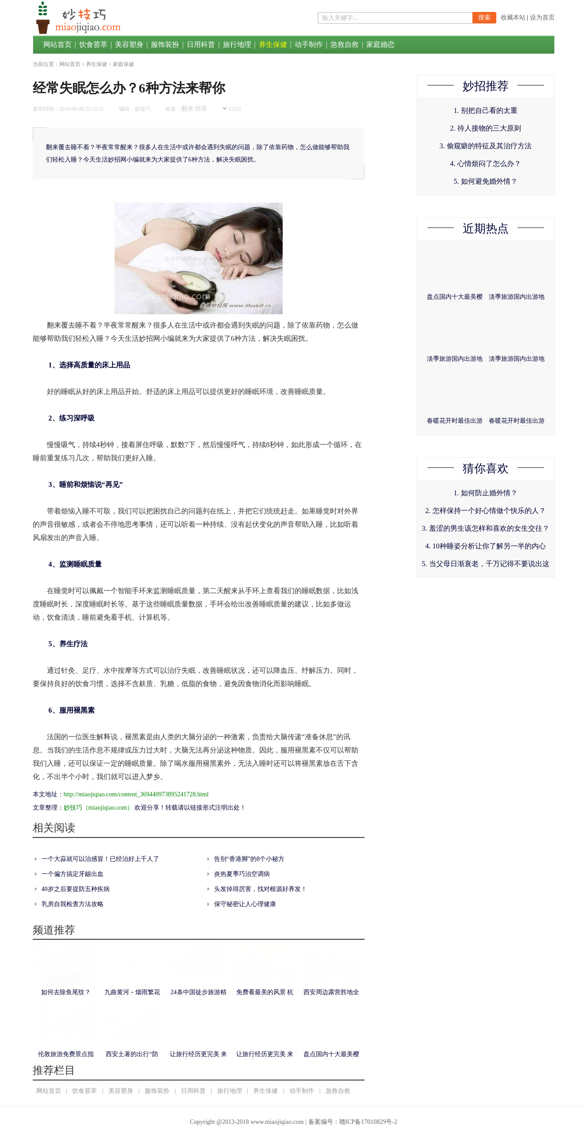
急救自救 (344, 44)
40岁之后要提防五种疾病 (76, 889)
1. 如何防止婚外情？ (486, 493)
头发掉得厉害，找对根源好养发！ (260, 889)
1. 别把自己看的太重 (486, 110)
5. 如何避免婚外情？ (486, 181)
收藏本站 (513, 17)
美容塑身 (129, 44)
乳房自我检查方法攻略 (73, 904)
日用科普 (201, 44)
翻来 (187, 108)
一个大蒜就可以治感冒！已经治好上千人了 (100, 859)
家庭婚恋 (380, 44)
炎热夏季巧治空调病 (242, 874)
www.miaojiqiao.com (276, 1122)
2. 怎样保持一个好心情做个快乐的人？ (486, 510)
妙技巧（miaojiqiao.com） (98, 807)
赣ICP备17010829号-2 (368, 1122)
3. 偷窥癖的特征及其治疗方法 (486, 146)
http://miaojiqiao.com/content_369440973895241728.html (136, 794)
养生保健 (273, 44)
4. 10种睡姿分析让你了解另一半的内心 (486, 546)
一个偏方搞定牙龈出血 (73, 874)
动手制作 (309, 44)
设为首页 (542, 17)
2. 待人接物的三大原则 (485, 128)
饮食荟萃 (93, 44)
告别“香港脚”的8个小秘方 (249, 859)
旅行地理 (237, 44)
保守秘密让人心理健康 (245, 904)
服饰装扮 (165, 44)
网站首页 (57, 44)
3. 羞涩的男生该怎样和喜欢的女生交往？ (485, 528)
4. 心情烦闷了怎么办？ (485, 163)
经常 (201, 108)
